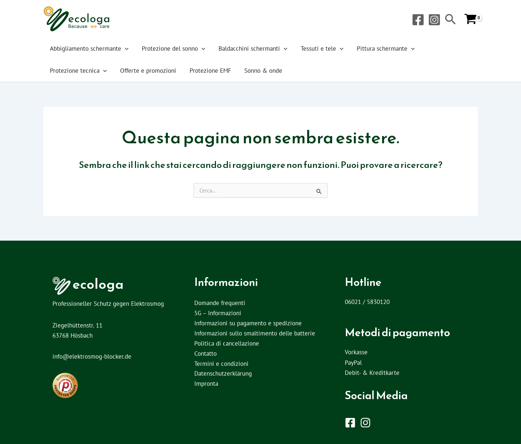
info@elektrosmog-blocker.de (91, 356)
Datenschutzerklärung (223, 374)
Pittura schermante (358, 49)
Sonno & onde (178, 71)
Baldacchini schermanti (237, 49)
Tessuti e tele (301, 49)
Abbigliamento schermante (86, 49)
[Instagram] (434, 19)
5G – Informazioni (217, 313)
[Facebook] (418, 19)
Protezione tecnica (423, 49)
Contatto (205, 354)
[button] (450, 20)
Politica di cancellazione (226, 344)
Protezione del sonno (164, 49)
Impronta (206, 384)
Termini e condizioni (221, 364)
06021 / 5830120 (367, 302)
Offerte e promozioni (75, 71)
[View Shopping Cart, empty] (470, 19)
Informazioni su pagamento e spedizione (248, 323)
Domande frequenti (219, 303)
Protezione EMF (131, 71)
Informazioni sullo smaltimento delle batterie (254, 334)
